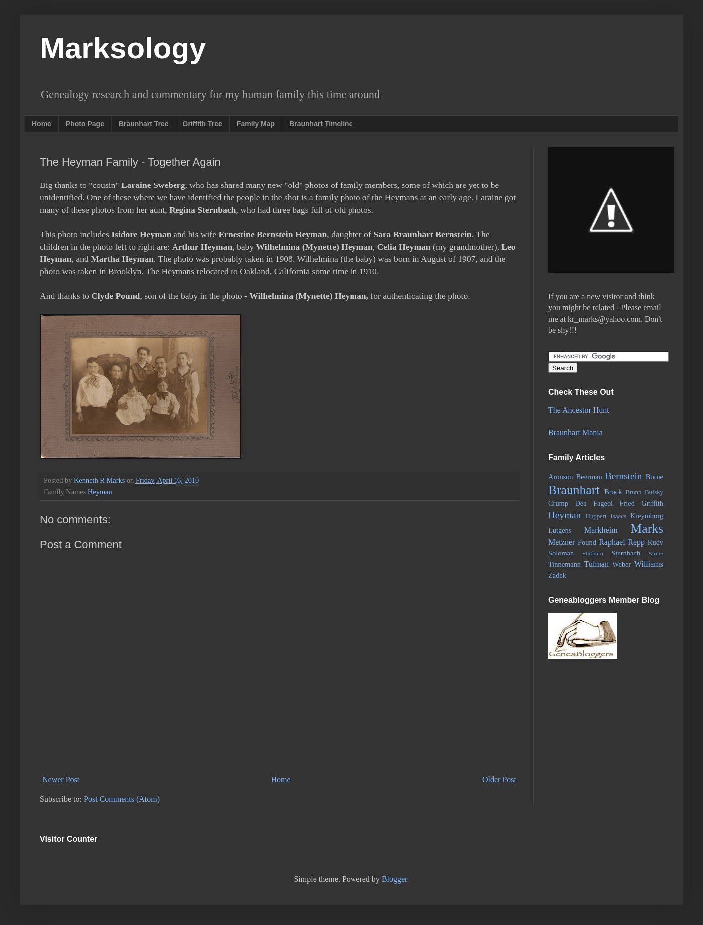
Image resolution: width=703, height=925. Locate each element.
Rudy (655, 542)
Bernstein (623, 476)
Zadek (557, 575)
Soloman (561, 553)
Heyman (100, 492)
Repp (636, 542)
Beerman (589, 477)
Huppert (596, 516)
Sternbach (625, 553)
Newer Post (60, 779)
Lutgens (559, 530)
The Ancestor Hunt (578, 410)
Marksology (123, 48)
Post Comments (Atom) (122, 799)
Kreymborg (646, 516)
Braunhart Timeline (320, 124)
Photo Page (85, 124)
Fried (627, 503)
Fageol (603, 503)
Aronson (560, 477)
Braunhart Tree (144, 124)
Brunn (633, 492)
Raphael (612, 542)
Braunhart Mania (575, 432)
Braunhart (573, 490)
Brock (613, 492)
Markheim (601, 530)
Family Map (256, 124)
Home (41, 124)
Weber (621, 564)
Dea (580, 503)
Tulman (596, 564)
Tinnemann (564, 564)
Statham (592, 553)
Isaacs (618, 516)
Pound (587, 542)
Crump (558, 503)
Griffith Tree (202, 124)
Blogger (394, 879)
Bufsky (654, 492)
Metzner (561, 542)
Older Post (499, 779)
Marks (647, 528)
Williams (648, 564)
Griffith (652, 503)
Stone (656, 553)
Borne (654, 477)
